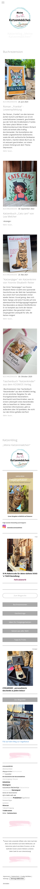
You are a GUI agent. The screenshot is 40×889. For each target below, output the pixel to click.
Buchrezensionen (20, 604)
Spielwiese (6, 803)
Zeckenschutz (12, 813)
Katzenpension (7, 790)
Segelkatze (26, 798)
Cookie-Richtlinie (26, 876)
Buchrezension (10, 102)
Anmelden (6, 883)
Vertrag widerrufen (17, 878)
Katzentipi (15, 787)
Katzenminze (24, 787)
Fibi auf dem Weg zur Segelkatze (16, 741)
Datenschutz (15, 876)
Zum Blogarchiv (20, 595)
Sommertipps (7, 800)
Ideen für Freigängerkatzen (20, 622)
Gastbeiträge (20, 613)
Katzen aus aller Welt (20, 631)
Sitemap (5, 878)
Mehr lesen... (8, 151)
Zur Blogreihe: (20, 700)
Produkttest (17, 798)
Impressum (6, 876)
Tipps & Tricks (20, 640)
